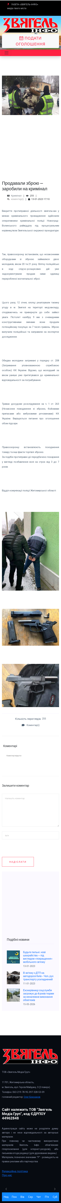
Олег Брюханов (32, 1097)
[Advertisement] (30, 145)
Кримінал (16, 195)
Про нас (7, 1175)
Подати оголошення (30, 41)
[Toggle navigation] (6, 53)
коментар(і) (15, 199)
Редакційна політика (15, 1171)
